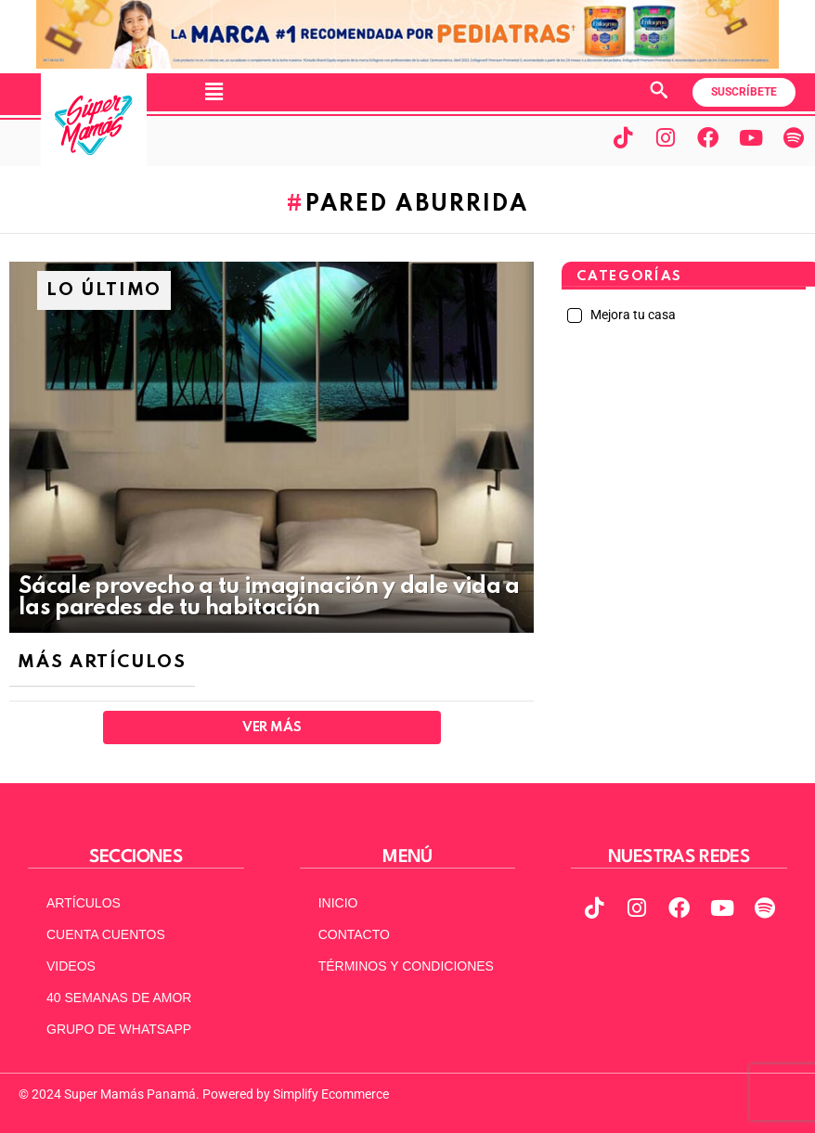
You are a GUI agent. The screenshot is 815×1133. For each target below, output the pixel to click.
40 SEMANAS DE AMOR (118, 997)
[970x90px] (407, 64)
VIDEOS (71, 966)
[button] (213, 91)
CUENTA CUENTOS (105, 934)
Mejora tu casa (632, 314)
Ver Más (271, 727)
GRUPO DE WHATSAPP (118, 1029)
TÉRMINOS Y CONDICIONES (406, 966)
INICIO (338, 902)
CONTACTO (354, 934)
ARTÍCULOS (83, 902)
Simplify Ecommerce (331, 1094)
